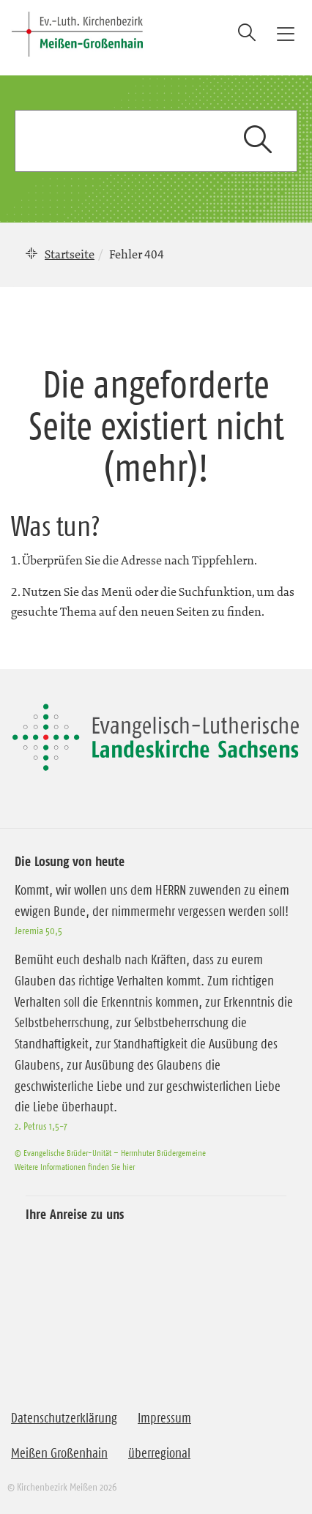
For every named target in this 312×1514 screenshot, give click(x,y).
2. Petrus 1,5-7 (41, 1126)
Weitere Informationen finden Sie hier (75, 1166)
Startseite (69, 254)
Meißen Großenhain (59, 1453)
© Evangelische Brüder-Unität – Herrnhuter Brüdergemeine (110, 1152)
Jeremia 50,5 (38, 930)
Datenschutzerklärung (64, 1418)
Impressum (164, 1418)
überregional (159, 1453)
